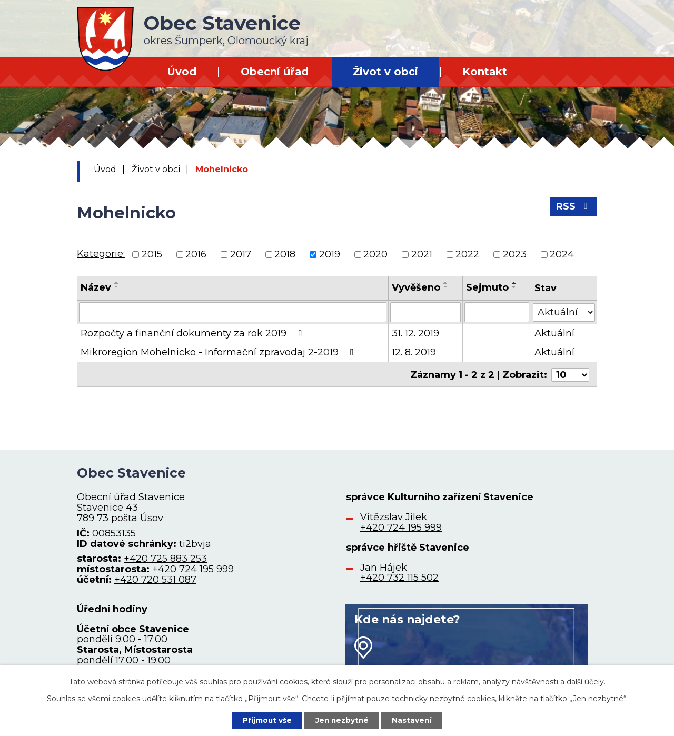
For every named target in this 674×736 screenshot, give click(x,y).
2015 (152, 254)
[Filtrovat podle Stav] (564, 311)
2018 (284, 254)
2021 (421, 254)
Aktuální (554, 333)
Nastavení (414, 719)
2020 (375, 254)
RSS (574, 208)
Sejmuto (488, 287)
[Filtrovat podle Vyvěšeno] (425, 312)
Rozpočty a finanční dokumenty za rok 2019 (193, 333)
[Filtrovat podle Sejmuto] (497, 312)
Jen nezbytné (342, 719)
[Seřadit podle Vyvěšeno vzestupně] (446, 283)
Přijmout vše (265, 719)
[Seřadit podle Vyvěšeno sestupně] (446, 287)
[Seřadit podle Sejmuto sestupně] (515, 287)
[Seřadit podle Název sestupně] (117, 287)
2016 (195, 254)
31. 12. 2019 (415, 333)
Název (96, 287)
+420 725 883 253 (165, 558)
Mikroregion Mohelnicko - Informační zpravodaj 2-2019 (219, 352)
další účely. (586, 681)
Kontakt (484, 71)
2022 (467, 254)
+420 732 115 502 (399, 577)
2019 (329, 254)
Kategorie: (101, 254)
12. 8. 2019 (414, 352)
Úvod (181, 71)
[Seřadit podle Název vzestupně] (117, 283)
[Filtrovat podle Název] (232, 312)
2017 (240, 254)
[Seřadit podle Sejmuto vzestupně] (515, 283)
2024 (562, 254)
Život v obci (385, 71)
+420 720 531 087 (155, 579)
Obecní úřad (275, 71)
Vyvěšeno (416, 287)
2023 (515, 254)
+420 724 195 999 (193, 569)
